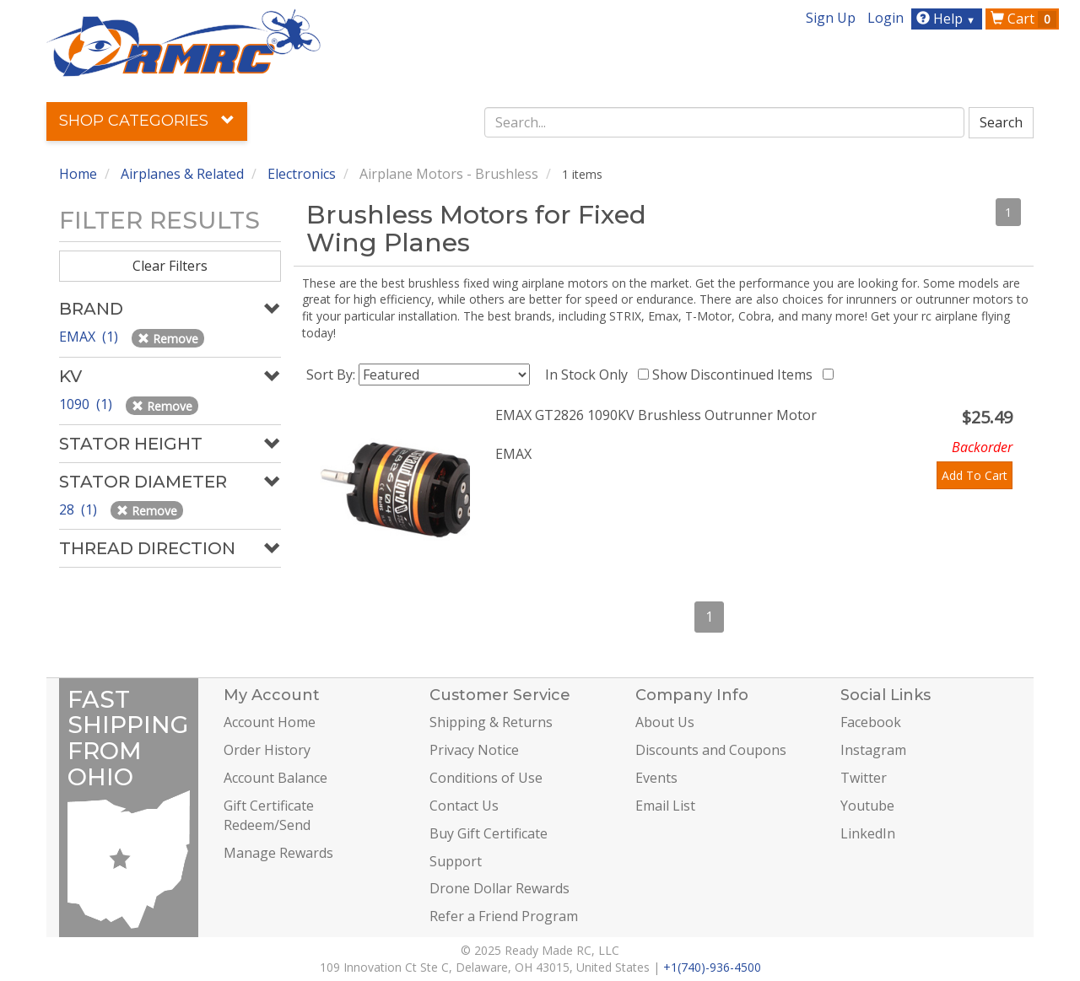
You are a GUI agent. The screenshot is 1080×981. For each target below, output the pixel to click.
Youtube (867, 805)
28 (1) (79, 509)
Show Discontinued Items (735, 374)
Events (656, 777)
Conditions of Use (486, 777)
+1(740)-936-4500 (712, 967)
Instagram (873, 750)
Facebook (870, 722)
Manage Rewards (278, 853)
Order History (267, 750)
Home (78, 173)
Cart (1023, 18)
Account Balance (275, 777)
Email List (665, 805)
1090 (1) (87, 404)
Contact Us (464, 805)
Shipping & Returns (491, 722)
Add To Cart (974, 475)
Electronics (301, 173)
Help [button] (948, 18)
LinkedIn (867, 833)
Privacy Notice (474, 750)
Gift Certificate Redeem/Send (269, 815)
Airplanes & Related (182, 173)
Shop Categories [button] (147, 120)
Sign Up (831, 17)
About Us (664, 722)
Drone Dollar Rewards (499, 888)
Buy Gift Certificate (488, 833)
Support (455, 861)
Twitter (863, 777)
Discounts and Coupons (710, 750)
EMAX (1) (90, 336)
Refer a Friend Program (503, 916)
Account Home (270, 722)
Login (885, 17)
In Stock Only (589, 374)
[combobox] (724, 122)
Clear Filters (170, 265)
